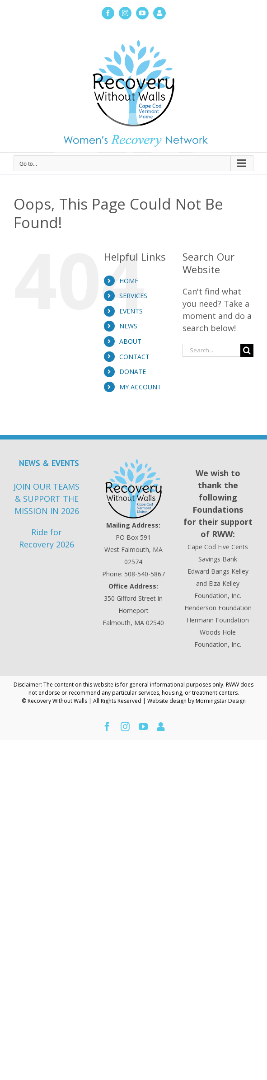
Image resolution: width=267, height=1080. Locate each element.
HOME (128, 280)
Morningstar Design (221, 701)
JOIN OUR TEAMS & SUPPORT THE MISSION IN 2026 (47, 498)
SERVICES (133, 295)
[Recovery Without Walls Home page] (133, 489)
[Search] (246, 350)
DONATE (132, 371)
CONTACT (134, 356)
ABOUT (130, 341)
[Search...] (211, 350)
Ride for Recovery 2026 (46, 538)
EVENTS (131, 311)
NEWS (128, 326)
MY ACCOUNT (140, 387)
